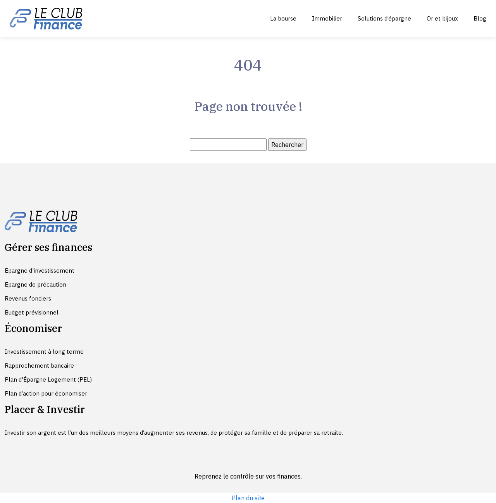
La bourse (283, 18)
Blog (480, 18)
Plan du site (248, 498)
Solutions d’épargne (384, 18)
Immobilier (327, 18)
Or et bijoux (442, 18)
